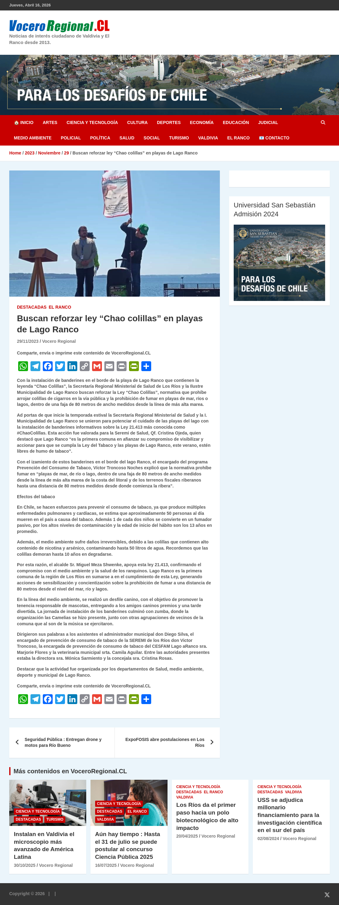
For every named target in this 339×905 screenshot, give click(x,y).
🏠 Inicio (24, 122)
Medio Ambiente (32, 137)
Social (151, 137)
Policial (71, 137)
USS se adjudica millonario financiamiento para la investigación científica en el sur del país (289, 815)
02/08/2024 (268, 838)
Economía (202, 122)
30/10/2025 (24, 865)
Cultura (137, 122)
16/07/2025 (106, 865)
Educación (236, 122)
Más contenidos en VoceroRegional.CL (70, 771)
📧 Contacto (274, 137)
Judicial (268, 122)
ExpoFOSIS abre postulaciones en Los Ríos (164, 742)
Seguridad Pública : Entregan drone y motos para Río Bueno (63, 742)
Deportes (169, 122)
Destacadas (31, 307)
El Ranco (238, 137)
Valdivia (208, 137)
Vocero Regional (59, 341)
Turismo (179, 137)
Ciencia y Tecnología (92, 122)
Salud (126, 137)
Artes (50, 122)
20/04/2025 (187, 836)
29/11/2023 (27, 341)
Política (100, 137)
